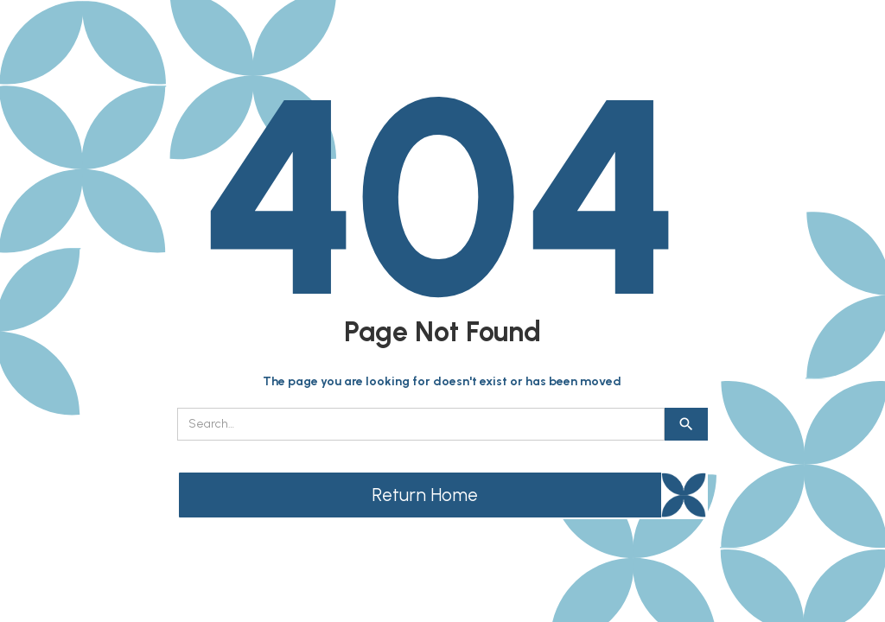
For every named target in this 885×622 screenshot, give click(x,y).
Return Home (425, 494)
